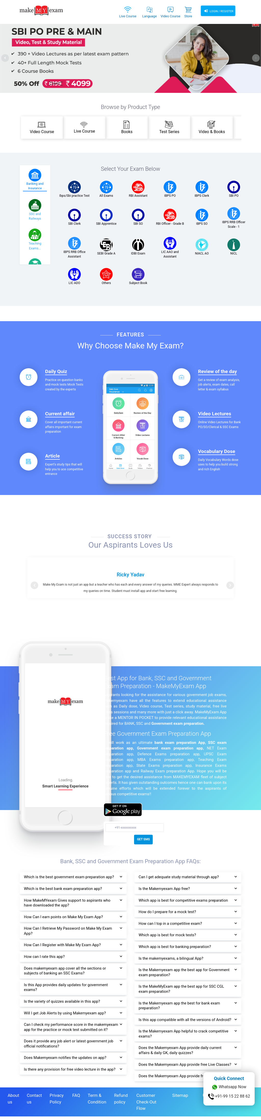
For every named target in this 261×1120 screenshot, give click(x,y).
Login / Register (218, 11)
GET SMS (143, 839)
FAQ (76, 1098)
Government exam (167, 723)
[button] (34, 585)
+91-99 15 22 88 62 (229, 1097)
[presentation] (5, 58)
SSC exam (217, 742)
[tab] (35, 180)
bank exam (164, 742)
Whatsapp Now (229, 1087)
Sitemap (180, 1098)
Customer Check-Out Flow (146, 1105)
